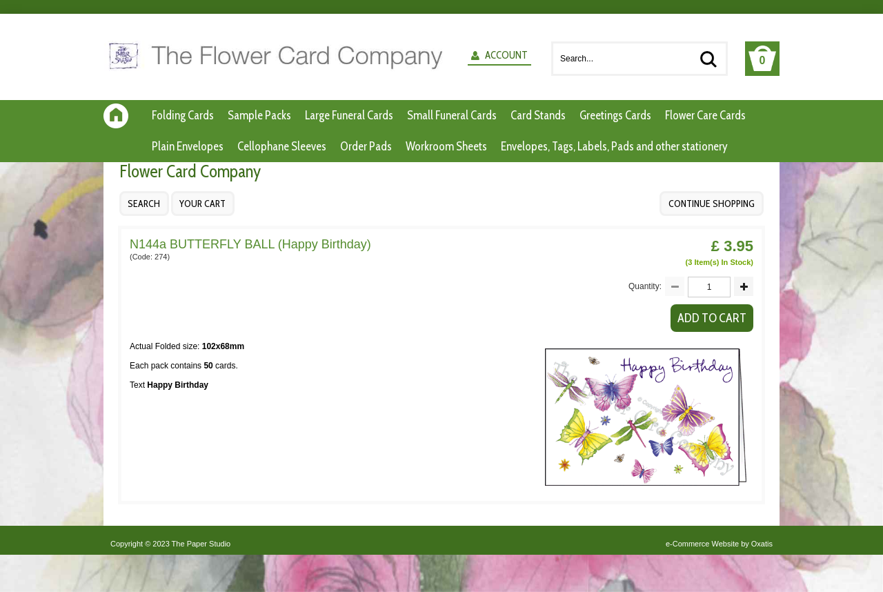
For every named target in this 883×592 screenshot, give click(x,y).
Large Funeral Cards (349, 115)
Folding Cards (183, 115)
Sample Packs (259, 115)
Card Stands (538, 115)
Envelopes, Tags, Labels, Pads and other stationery (614, 146)
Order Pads (366, 146)
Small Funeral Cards (452, 115)
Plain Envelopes (188, 146)
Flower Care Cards (705, 115)
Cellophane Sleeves (281, 146)
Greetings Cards (615, 115)
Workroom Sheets (446, 146)
